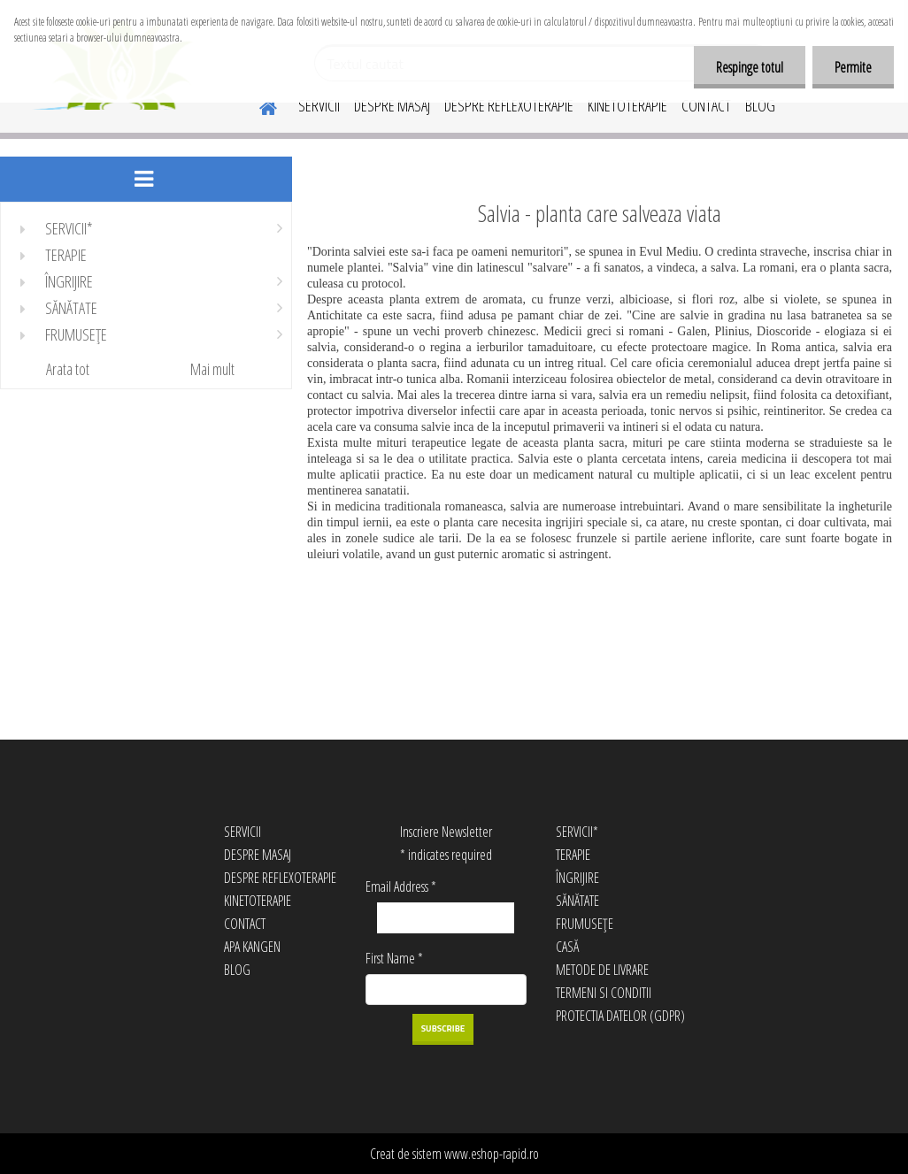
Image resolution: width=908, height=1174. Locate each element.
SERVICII (319, 105)
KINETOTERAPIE (627, 105)
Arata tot (67, 369)
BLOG (760, 105)
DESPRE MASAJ (392, 105)
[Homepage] (257, 105)
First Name (394, 958)
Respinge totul (749, 67)
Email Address (401, 886)
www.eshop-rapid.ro (491, 1153)
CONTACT (706, 105)
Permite (853, 67)
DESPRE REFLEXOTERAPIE (508, 105)
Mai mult (212, 369)
